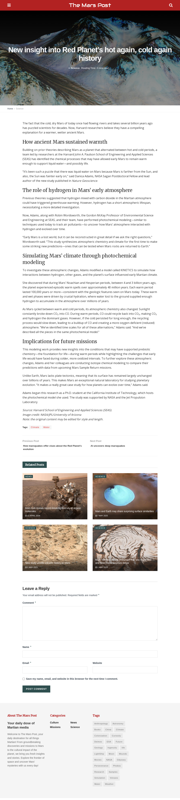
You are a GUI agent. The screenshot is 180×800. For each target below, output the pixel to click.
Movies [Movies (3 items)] (98, 762)
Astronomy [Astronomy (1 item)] (118, 725)
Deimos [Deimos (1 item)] (98, 744)
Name (27, 649)
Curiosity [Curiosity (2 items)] (116, 737)
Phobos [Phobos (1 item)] (117, 768)
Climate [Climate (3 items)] (120, 731)
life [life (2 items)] (123, 750)
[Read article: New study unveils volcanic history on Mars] (54, 550)
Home (10, 108)
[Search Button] (171, 5)
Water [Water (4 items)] (97, 786)
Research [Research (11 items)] (99, 774)
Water (46, 427)
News (28, 478)
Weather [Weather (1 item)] (109, 786)
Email (26, 665)
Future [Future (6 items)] (119, 744)
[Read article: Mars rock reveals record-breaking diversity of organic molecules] (54, 498)
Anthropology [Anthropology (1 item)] (101, 725)
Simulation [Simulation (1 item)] (99, 780)
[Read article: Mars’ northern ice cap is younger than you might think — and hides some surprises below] (125, 550)
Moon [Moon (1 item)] (111, 756)
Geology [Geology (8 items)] (98, 750)
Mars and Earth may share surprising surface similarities (124, 513)
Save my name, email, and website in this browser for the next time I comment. (72, 680)
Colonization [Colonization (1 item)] (100, 737)
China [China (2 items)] (108, 731)
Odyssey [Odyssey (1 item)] (121, 762)
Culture (54, 724)
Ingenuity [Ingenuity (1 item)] (112, 750)
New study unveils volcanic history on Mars (47, 564)
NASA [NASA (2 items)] (109, 762)
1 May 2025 (101, 569)
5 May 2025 (31, 569)
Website (97, 664)
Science (75, 68)
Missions (55, 728)
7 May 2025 (101, 518)
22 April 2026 (32, 518)
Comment (29, 605)
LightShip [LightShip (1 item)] (99, 756)
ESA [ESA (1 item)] (109, 744)
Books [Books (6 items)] (97, 731)
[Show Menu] (9, 5)
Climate (35, 427)
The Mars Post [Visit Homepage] (90, 5)
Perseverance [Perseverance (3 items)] (101, 768)
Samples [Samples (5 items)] (113, 774)
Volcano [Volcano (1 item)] (114, 780)
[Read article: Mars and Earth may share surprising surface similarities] (125, 498)
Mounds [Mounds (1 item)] (123, 756)
